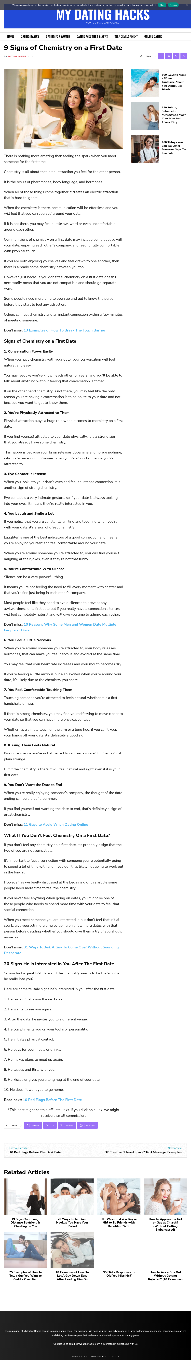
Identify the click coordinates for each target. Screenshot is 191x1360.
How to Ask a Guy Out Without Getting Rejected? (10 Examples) (165, 1275)
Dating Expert (17, 56)
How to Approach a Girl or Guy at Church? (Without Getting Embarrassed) (165, 1224)
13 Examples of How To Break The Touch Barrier (64, 330)
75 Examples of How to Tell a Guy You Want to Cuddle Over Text (25, 1275)
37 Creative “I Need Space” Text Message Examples (143, 1152)
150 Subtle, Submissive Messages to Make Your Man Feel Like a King (174, 115)
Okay (162, 5)
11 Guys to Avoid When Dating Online (56, 824)
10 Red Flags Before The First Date (52, 1099)
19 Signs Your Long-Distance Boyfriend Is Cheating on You (26, 1222)
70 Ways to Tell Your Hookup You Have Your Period (72, 1222)
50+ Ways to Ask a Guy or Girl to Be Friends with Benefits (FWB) (119, 1222)
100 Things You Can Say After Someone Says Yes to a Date (174, 148)
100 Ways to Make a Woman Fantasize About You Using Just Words (174, 82)
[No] (187, 5)
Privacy (173, 5)
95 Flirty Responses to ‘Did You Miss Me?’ (119, 1274)
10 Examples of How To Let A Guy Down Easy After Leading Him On (72, 1275)
